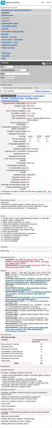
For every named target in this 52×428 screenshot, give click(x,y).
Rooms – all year (9, 37)
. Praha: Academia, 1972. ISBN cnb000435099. (26, 328)
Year (2, 77)
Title (2, 74)
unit (2, 67)
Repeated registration (18, 144)
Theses (5, 29)
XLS (49, 191)
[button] (3, 3)
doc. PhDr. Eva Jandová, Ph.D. (26, 260)
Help (4, 59)
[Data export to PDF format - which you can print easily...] (43, 63)
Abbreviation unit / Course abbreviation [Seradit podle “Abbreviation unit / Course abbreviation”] (18, 88)
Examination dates (10, 23)
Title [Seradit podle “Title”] (36, 88)
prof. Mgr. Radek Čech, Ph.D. (23, 261)
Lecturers (6, 18)
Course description (8, 96)
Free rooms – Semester (12, 40)
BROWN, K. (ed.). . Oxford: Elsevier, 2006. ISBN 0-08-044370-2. (28, 293)
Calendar (6, 56)
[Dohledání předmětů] (27, 70)
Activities (4, 247)
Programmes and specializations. (17, 10)
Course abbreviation (8, 70)
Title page (6, 53)
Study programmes (24, 96)
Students (5, 21)
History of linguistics (42, 91)
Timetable (5, 98)
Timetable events (9, 26)
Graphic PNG (41, 191)
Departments (7, 15)
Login (42, 2)
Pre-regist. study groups (13, 32)
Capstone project (9, 45)
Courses (5, 13)
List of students (38, 96)
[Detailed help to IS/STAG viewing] (50, 63)
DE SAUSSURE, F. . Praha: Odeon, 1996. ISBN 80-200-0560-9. (27, 298)
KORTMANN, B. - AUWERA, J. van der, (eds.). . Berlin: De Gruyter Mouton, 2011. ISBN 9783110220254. (28, 280)
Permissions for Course (10, 101)
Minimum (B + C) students (16, 151)
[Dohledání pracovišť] (14, 66)
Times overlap (8, 48)
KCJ (28, 103)
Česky (48, 2)
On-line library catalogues (16, 331)
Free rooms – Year (10, 42)
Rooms (5, 34)
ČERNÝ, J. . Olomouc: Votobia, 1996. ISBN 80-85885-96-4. (26, 289)
